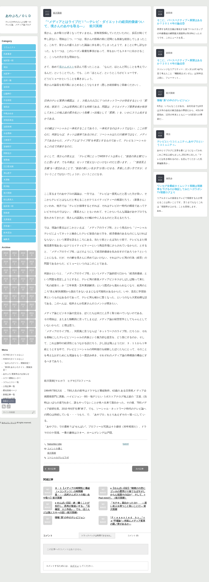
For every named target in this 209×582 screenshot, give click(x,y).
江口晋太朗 (8, 166)
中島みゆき (8, 113)
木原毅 (7, 180)
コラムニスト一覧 (11, 382)
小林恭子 (7, 140)
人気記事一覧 (9, 386)
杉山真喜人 (8, 199)
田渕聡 (7, 186)
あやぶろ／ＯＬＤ (18, 16)
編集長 (7, 239)
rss (4, 406)
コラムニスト (9, 47)
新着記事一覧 (9, 394)
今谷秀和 (7, 133)
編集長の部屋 (9, 399)
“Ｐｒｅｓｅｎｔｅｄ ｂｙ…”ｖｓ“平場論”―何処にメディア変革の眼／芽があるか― (127, 520)
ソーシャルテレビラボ (58, 457)
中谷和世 (7, 100)
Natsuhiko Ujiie (54, 444)
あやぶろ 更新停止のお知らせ (16, 374)
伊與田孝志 (8, 120)
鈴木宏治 (7, 233)
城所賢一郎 (8, 60)
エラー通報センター (12, 378)
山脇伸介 (7, 93)
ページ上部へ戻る (201, 574)
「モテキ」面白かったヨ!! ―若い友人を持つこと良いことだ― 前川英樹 (128, 506)
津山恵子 (7, 173)
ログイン (74, 566)
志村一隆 (7, 80)
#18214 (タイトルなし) (13, 359)
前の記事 (52, 469)
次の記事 (140, 469)
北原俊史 (7, 219)
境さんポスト (66, 66)
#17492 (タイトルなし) (13, 355)
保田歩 (7, 107)
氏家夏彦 (7, 54)
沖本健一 (7, 226)
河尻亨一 (7, 74)
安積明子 (7, 146)
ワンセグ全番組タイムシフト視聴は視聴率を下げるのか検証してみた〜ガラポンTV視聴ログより (179, 189)
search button (9, 406)
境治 (6, 67)
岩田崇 (7, 87)
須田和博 (7, 127)
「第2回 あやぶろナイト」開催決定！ (17, 368)
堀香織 (7, 160)
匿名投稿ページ (10, 390)
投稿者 (10, 213)
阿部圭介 (7, 153)
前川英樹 (7, 193)
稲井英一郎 (8, 206)
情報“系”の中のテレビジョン (70, 517)
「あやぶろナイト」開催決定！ (17, 363)
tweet (126, 443)
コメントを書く (54, 448)
